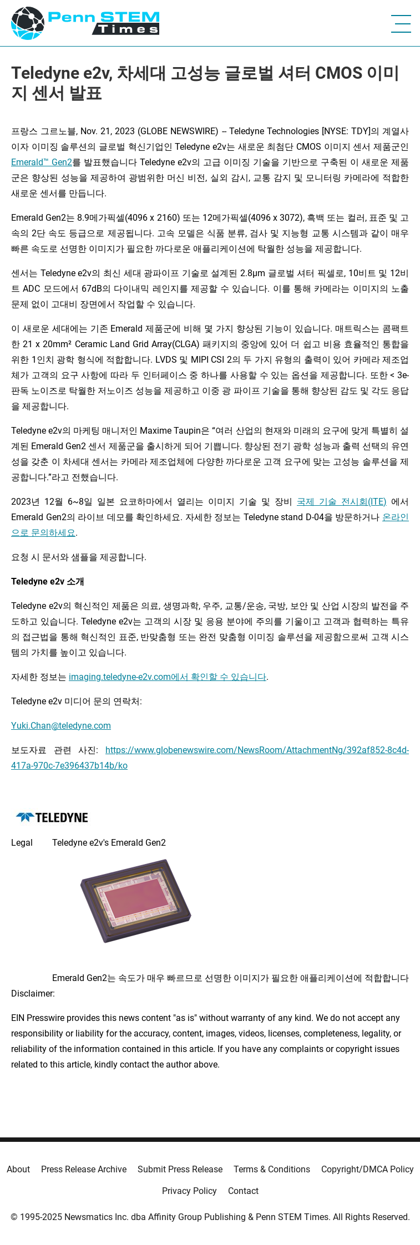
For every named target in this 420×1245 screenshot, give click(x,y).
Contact (243, 1191)
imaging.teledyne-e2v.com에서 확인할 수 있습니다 (167, 677)
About (18, 1169)
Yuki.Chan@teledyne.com (61, 725)
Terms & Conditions (272, 1169)
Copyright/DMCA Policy (367, 1169)
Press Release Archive (83, 1169)
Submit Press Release (180, 1169)
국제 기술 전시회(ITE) (342, 501)
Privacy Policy (189, 1191)
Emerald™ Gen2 (41, 162)
